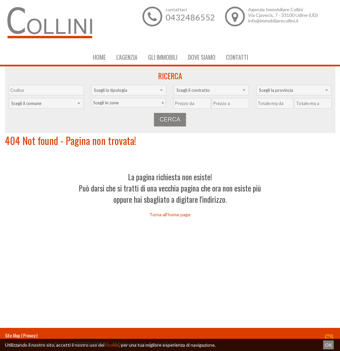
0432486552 (190, 17)
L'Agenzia (126, 57)
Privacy (29, 335)
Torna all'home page (170, 214)
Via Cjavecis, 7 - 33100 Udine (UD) (283, 15)
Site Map (12, 335)
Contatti (237, 57)
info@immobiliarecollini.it (273, 20)
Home (99, 57)
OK (328, 345)
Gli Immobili (162, 57)
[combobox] (128, 90)
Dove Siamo (201, 57)
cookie (112, 345)
